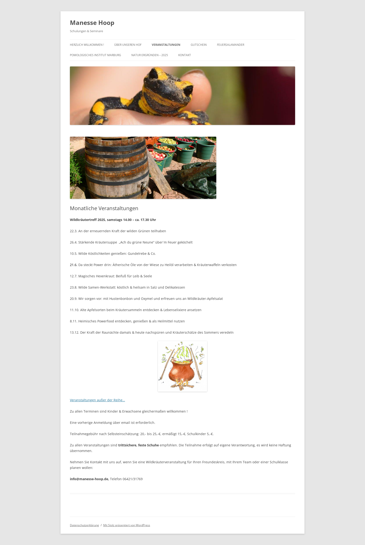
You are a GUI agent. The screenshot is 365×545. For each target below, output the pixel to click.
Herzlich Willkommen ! (87, 45)
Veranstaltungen (166, 45)
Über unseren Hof (127, 45)
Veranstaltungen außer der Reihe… (97, 400)
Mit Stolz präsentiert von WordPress (126, 525)
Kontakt (184, 55)
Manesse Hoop (92, 22)
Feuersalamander (230, 45)
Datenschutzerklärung (84, 525)
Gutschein (199, 45)
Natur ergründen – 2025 (149, 55)
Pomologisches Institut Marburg (95, 55)
